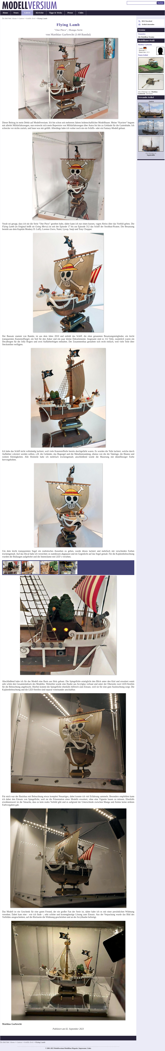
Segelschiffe (151, 155)
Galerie (27, 13)
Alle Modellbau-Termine (146, 37)
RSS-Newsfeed (147, 21)
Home (5, 13)
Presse (70, 13)
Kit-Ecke (39, 13)
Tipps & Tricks (55, 13)
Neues (16, 13)
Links (89, 1048)
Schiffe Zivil (30, 18)
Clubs (80, 13)
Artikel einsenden (148, 24)
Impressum (82, 1048)
